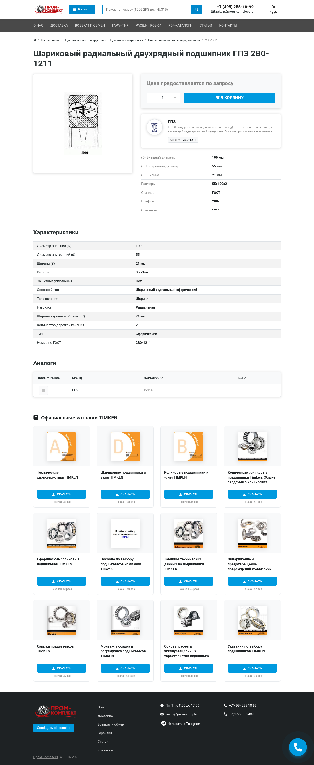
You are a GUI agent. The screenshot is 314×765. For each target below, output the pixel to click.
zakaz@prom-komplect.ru (232, 12)
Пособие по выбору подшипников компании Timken (121, 564)
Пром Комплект (45, 757)
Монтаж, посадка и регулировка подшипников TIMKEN (123, 651)
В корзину (229, 97)
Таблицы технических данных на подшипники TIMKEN (184, 564)
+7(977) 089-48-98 (243, 714)
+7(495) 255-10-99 (243, 706)
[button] (53, 728)
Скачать (64, 494)
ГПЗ (172, 121)
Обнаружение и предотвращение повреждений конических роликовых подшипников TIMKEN (249, 569)
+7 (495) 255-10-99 (235, 7)
